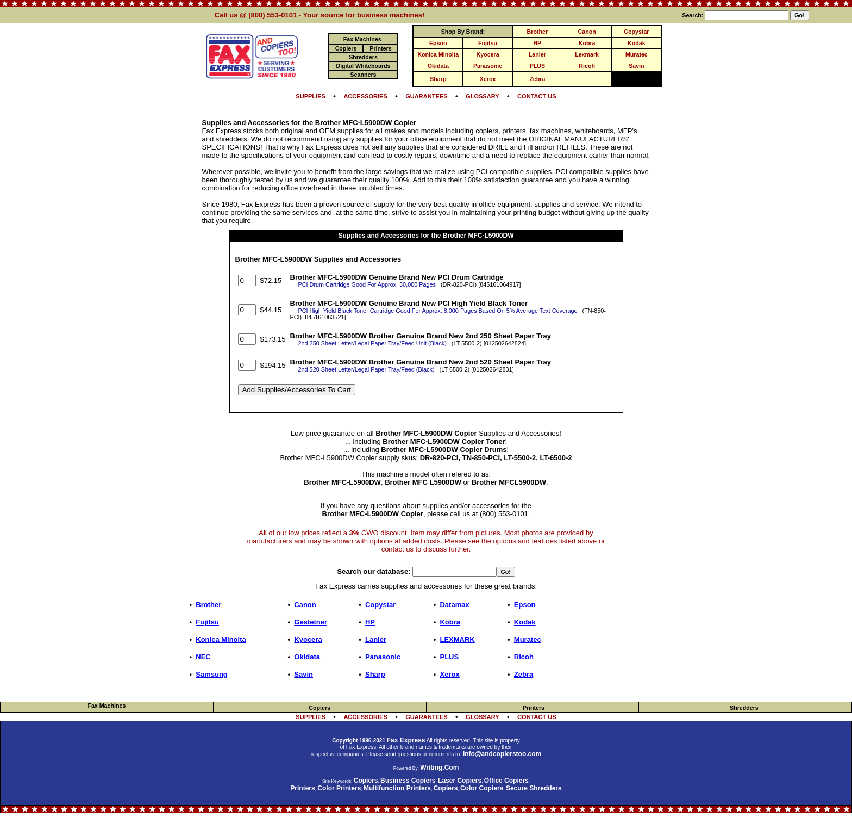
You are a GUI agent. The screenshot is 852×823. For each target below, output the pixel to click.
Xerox (488, 79)
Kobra (587, 43)
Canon (587, 31)
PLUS (537, 66)
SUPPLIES (310, 96)
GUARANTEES (426, 96)
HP (537, 43)
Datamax (454, 605)
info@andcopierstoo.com (502, 754)
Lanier (537, 54)
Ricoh (587, 66)
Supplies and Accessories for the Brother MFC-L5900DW (426, 235)
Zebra (537, 79)
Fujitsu (487, 43)
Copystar (636, 31)
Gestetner (310, 622)
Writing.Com (439, 767)
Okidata (438, 66)
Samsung (212, 674)
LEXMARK (457, 639)
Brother (537, 31)
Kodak (637, 43)
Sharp (438, 79)
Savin (636, 66)
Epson (438, 43)
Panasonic (487, 66)
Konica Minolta (438, 54)
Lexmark (587, 54)
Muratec (636, 54)
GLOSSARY (482, 96)
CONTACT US (536, 96)
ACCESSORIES (365, 96)
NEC (203, 657)
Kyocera (488, 54)
